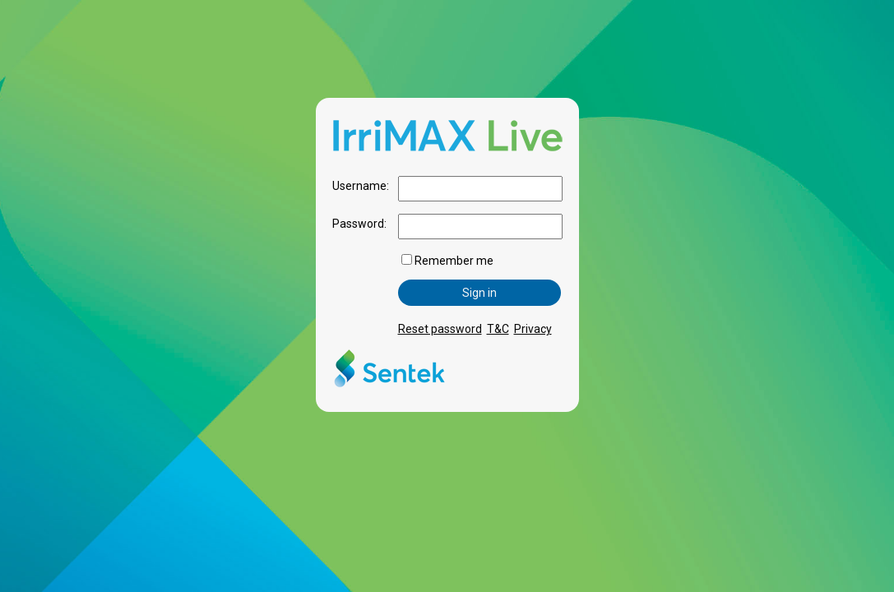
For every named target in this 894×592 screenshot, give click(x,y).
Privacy (533, 328)
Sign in (479, 292)
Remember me (447, 260)
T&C (498, 328)
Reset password (440, 328)
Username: (360, 185)
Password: (359, 223)
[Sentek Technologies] (389, 388)
